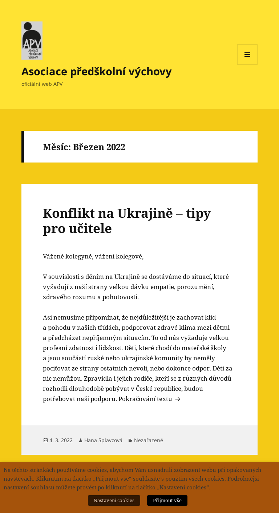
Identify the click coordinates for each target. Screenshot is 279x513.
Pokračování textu (150, 398)
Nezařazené (148, 440)
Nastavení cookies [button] (114, 500)
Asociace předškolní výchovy (96, 71)
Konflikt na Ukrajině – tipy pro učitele (127, 220)
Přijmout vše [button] (167, 500)
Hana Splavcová (103, 440)
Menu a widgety (248, 64)
